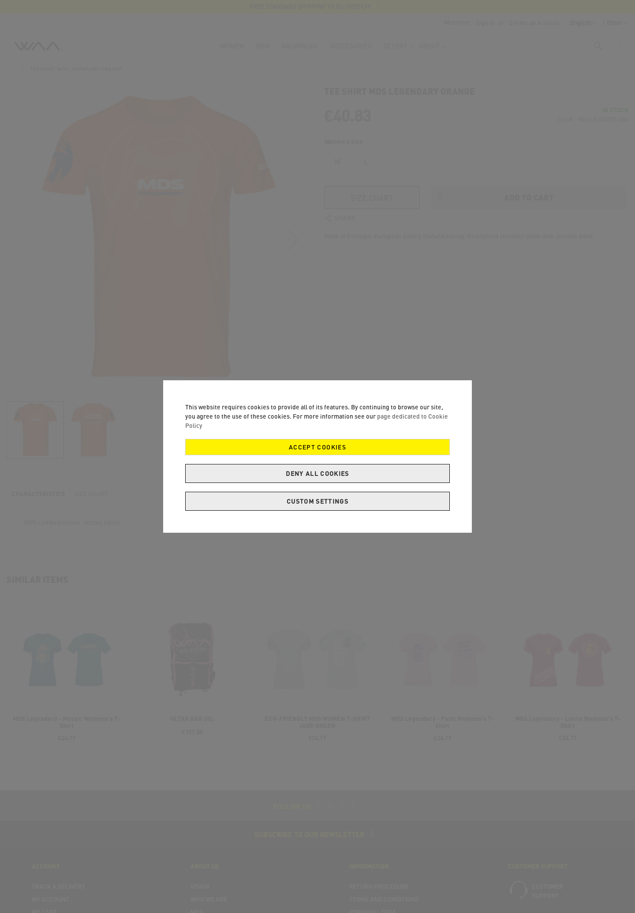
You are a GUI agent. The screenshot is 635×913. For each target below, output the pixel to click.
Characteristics (38, 501)
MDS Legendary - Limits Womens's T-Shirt (567, 730)
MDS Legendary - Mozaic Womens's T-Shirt (66, 730)
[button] (615, 23)
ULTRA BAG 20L (192, 726)
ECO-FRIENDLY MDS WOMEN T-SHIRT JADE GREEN (317, 730)
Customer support (547, 899)
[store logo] (38, 48)
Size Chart (372, 157)
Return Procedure (379, 894)
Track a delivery (58, 894)
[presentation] (624, 689)
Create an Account (534, 22)
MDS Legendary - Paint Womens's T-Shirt (442, 730)
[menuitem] (232, 50)
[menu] (330, 50)
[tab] (38, 501)
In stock (615, 118)
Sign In (485, 22)
